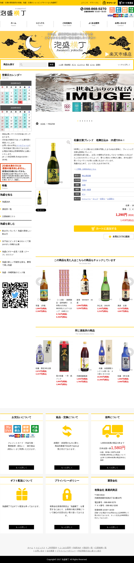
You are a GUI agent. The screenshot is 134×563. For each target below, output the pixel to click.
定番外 (98, 64)
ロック (95, 199)
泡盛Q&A (6, 202)
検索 (52, 64)
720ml (84, 180)
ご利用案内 (52, 548)
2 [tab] (80, 120)
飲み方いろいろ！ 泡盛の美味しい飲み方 (16, 232)
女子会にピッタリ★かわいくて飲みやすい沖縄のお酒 (16, 242)
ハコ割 (61, 64)
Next (129, 281)
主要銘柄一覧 (101, 548)
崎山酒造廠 (86, 176)
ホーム (30, 548)
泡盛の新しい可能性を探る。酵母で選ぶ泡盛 (16, 263)
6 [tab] (89, 120)
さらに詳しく (125, 65)
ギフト (74, 64)
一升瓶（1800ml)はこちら (86, 169)
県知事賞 (67, 64)
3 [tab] (82, 120)
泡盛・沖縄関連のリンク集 (13, 272)
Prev (40, 281)
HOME (42, 124)
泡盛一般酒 (86, 190)
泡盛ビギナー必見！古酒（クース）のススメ (15, 253)
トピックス (40, 548)
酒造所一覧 (7, 209)
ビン (84, 194)
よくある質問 (65, 548)
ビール (92, 64)
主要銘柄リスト (9, 216)
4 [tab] (85, 120)
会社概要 (50, 551)
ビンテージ (81, 64)
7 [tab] (92, 120)
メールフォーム (22, 145)
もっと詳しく (21, 467)
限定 (87, 64)
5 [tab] (87, 120)
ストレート (86, 199)
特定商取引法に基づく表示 (89, 551)
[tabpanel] (85, 93)
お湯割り (110, 199)
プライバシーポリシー (66, 551)
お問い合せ (39, 551)
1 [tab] (78, 120)
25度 (84, 185)
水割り (102, 199)
